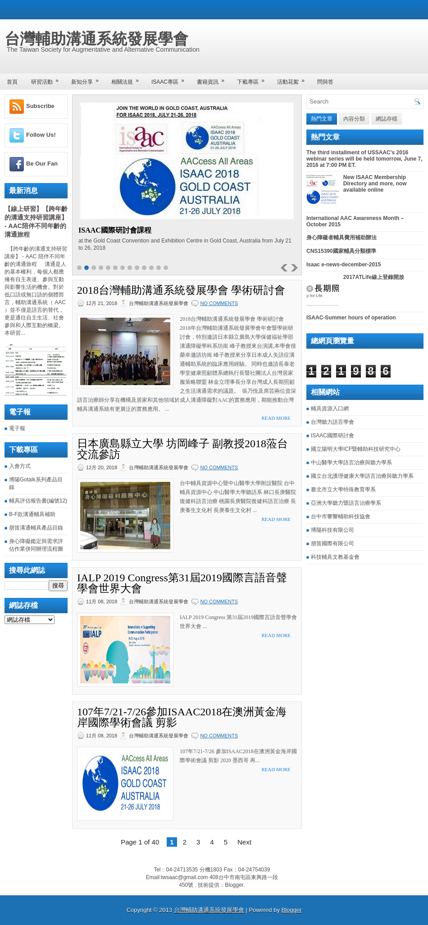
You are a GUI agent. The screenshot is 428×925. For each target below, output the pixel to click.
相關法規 (128, 79)
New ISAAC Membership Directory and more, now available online (375, 183)
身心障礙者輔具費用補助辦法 (341, 237)
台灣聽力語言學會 (332, 422)
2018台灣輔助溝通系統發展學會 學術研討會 (181, 290)
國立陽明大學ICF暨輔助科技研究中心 (356, 449)
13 (166, 267)
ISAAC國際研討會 (332, 435)
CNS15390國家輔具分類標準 (341, 251)
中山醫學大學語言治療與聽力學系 (351, 462)
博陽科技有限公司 (332, 530)
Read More (276, 418)
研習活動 (47, 79)
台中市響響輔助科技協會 (340, 516)
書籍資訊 (213, 79)
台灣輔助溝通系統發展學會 (96, 38)
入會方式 (20, 466)
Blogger (234, 885)
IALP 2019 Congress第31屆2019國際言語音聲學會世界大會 (182, 583)
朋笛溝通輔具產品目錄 (36, 528)
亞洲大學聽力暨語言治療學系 (346, 503)
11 (151, 267)
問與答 (325, 82)
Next (244, 842)
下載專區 (253, 79)
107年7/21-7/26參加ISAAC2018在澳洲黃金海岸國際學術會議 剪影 (182, 717)
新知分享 (88, 79)
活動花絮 (293, 79)
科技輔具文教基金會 (335, 557)
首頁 (12, 82)
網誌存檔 (386, 119)
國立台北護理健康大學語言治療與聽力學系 (362, 476)
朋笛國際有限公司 (332, 543)
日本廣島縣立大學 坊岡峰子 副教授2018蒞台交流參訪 (182, 449)
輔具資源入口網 (330, 408)
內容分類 (354, 119)
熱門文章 (321, 119)
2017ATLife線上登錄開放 (373, 277)
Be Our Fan (42, 163)
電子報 (17, 428)
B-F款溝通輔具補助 (32, 514)
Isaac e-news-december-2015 (343, 264)
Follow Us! (41, 134)
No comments (219, 303)
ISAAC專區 (170, 79)
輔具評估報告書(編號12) (38, 501)
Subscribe (40, 106)
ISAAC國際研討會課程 (114, 230)
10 (144, 267)
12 (158, 267)
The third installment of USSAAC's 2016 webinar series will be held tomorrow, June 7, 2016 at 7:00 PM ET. (364, 158)
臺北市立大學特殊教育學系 (343, 489)
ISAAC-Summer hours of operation (351, 317)
